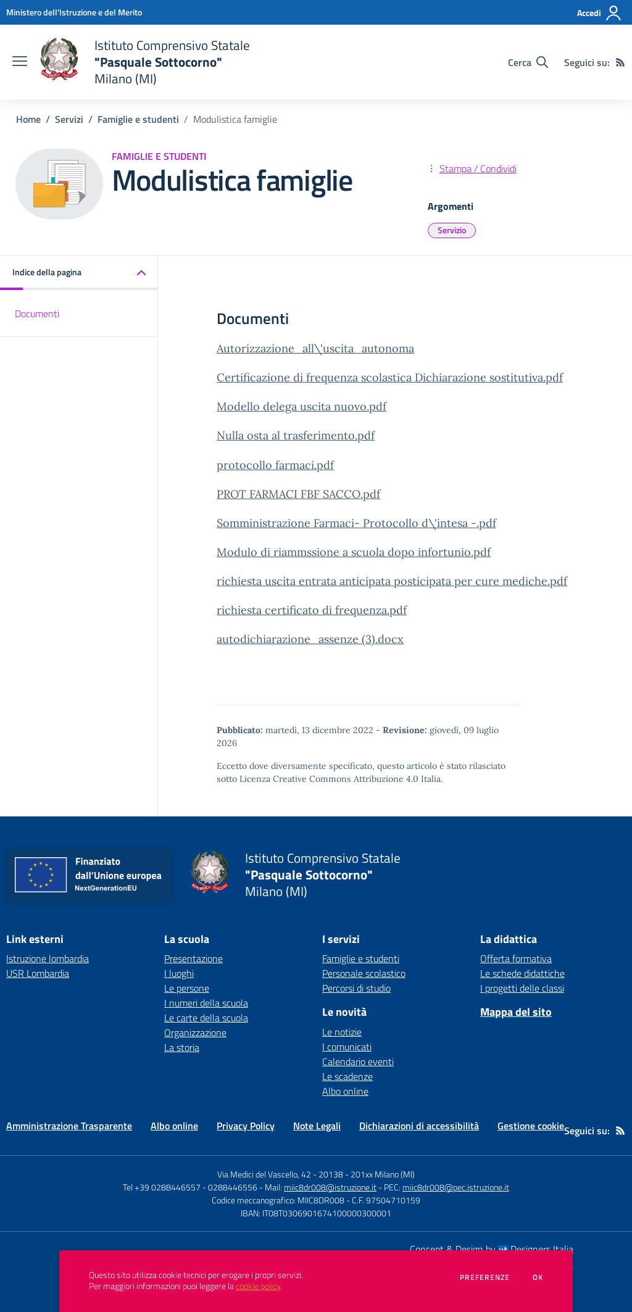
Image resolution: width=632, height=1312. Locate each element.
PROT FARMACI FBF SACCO (288, 494)
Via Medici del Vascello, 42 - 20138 (280, 1174)
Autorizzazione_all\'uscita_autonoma (315, 348)
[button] (79, 273)
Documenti (37, 313)
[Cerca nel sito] (528, 62)
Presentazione (193, 958)
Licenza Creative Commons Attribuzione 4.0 (328, 778)
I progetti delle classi (522, 988)
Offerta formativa (516, 958)
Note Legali (317, 1125)
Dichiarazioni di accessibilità (419, 1125)
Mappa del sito (516, 1011)
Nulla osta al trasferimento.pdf (296, 435)
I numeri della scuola (206, 1002)
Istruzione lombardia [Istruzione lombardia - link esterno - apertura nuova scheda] (47, 958)
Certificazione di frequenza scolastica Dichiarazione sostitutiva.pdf (390, 377)
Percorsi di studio (356, 988)
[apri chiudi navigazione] (19, 62)
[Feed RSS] (620, 62)
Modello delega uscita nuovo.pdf (301, 406)
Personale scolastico (363, 973)
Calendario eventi (358, 1061)
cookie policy (258, 1286)
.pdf (370, 494)
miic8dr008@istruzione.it (330, 1187)
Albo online (345, 1091)
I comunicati (347, 1046)
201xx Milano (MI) (383, 1174)
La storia (181, 1047)
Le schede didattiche (522, 973)
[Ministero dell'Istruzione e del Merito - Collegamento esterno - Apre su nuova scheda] (74, 12)
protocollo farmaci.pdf (275, 465)
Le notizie (342, 1031)
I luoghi (179, 973)
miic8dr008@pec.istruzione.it (455, 1187)
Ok (538, 1277)
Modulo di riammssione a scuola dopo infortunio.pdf (354, 552)
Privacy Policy (246, 1125)
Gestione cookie (530, 1125)
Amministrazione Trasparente (69, 1125)
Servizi (69, 119)
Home (28, 119)
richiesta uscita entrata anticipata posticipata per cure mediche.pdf (392, 581)
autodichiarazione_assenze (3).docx (310, 639)
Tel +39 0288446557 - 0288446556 (190, 1187)
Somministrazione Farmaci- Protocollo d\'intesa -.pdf (356, 523)
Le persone (186, 988)
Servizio (452, 229)
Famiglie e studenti (138, 119)
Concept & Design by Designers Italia (491, 1249)
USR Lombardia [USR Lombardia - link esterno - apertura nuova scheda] (37, 973)
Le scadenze (347, 1076)
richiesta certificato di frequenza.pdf (312, 610)
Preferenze (485, 1277)
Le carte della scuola (206, 1017)
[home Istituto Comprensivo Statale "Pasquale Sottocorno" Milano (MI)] (145, 62)
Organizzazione (195, 1032)
